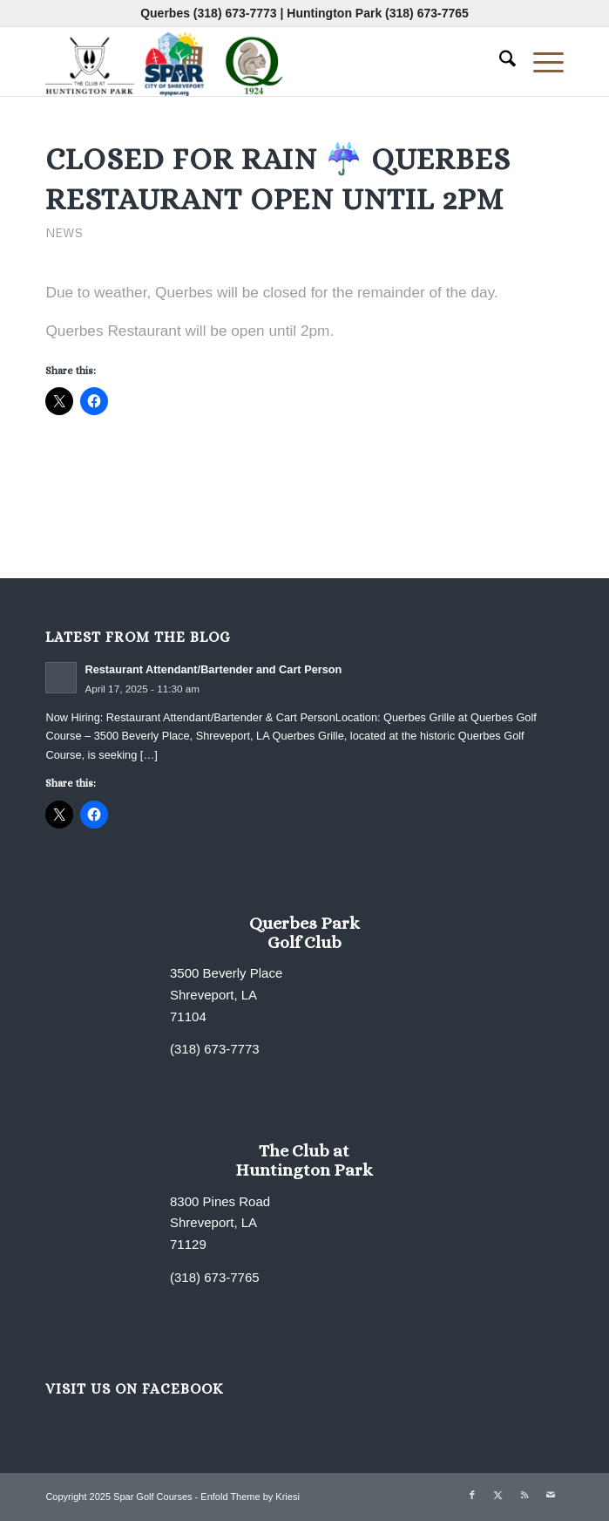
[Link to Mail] (551, 1495)
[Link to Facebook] (472, 1495)
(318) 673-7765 (427, 13)
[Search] (499, 61)
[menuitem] (499, 61)
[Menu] (540, 61)
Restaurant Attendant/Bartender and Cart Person (213, 669)
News (64, 232)
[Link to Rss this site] (524, 1495)
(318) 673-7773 (235, 13)
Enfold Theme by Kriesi (250, 1496)
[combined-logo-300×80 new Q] (252, 61)
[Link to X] (498, 1495)
